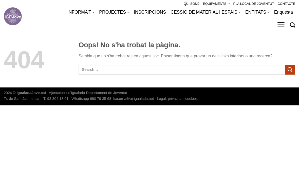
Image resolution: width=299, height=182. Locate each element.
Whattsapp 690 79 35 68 (91, 99)
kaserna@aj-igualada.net (133, 99)
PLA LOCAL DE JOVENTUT (253, 4)
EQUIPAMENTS (216, 3)
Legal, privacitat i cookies (177, 99)
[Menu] (281, 24)
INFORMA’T (81, 12)
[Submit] (290, 70)
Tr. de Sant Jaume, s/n (22, 99)
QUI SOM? (192, 4)
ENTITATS (257, 12)
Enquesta (283, 12)
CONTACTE (286, 4)
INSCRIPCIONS (150, 12)
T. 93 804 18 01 (55, 99)
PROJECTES (114, 12)
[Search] (292, 25)
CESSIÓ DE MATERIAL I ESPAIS (206, 12)
